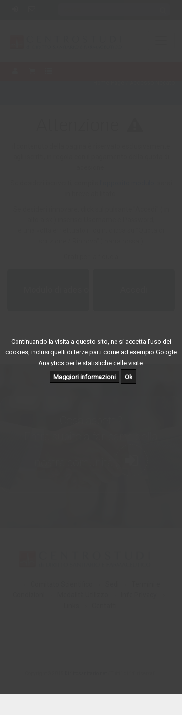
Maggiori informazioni (84, 376)
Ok (128, 376)
